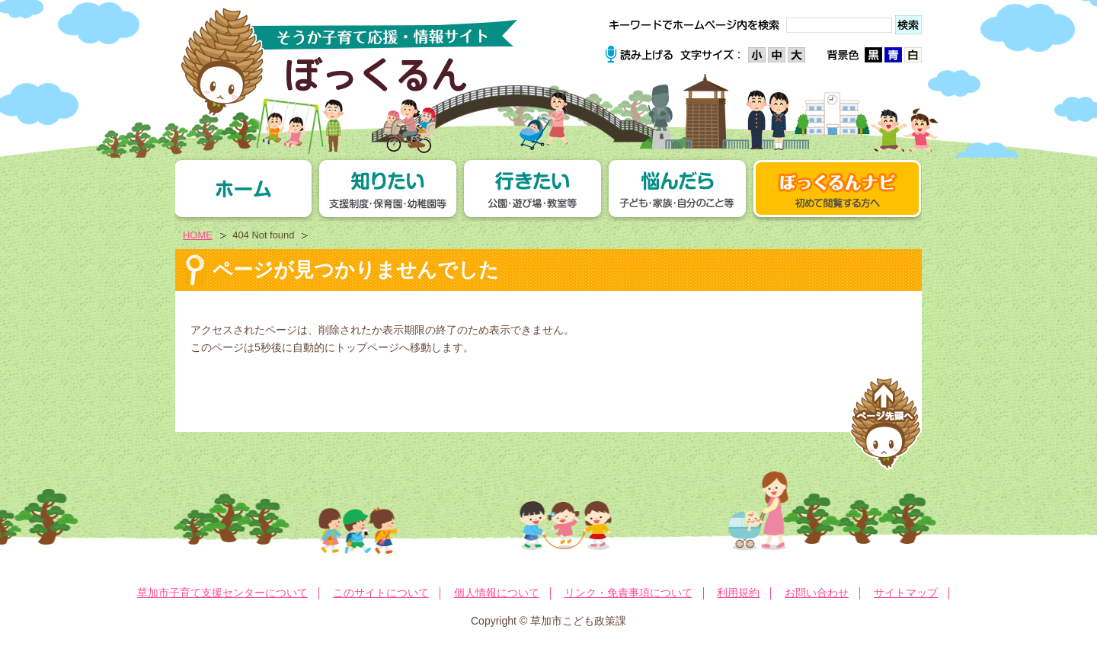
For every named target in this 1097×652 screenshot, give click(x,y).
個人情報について (496, 592)
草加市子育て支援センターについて (222, 592)
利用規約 (738, 592)
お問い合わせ (817, 592)
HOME (198, 235)
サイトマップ (906, 592)
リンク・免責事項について (628, 592)
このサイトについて (381, 592)
